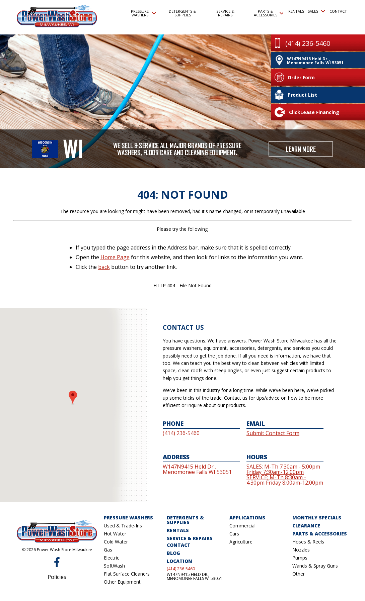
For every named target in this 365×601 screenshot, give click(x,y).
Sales (316, 11)
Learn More (301, 149)
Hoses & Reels (308, 541)
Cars (234, 533)
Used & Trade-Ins (123, 525)
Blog (173, 553)
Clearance (306, 525)
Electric (111, 558)
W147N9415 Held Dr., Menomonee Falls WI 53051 (194, 577)
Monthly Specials (316, 517)
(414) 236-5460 (181, 569)
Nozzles (301, 549)
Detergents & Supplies (182, 13)
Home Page (115, 257)
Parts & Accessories (268, 13)
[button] (73, 398)
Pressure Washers (143, 13)
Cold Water (116, 541)
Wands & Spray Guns (315, 566)
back (104, 267)
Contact (338, 11)
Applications (247, 517)
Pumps (299, 558)
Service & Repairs (225, 13)
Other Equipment (122, 582)
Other (298, 574)
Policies (57, 577)
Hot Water (115, 533)
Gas (108, 549)
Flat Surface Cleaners (127, 574)
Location (179, 561)
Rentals (296, 11)
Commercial (242, 525)
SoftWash (114, 566)
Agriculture (240, 541)
